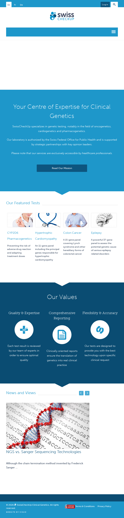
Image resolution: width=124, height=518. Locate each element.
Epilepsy (96, 232)
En (9, 5)
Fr (15, 5)
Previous (81, 393)
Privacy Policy (104, 506)
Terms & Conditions (84, 506)
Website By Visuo (16, 512)
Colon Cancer (72, 232)
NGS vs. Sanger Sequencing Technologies (43, 451)
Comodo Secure (69, 506)
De (21, 5)
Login (105, 4)
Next (87, 393)
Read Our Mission (62, 168)
